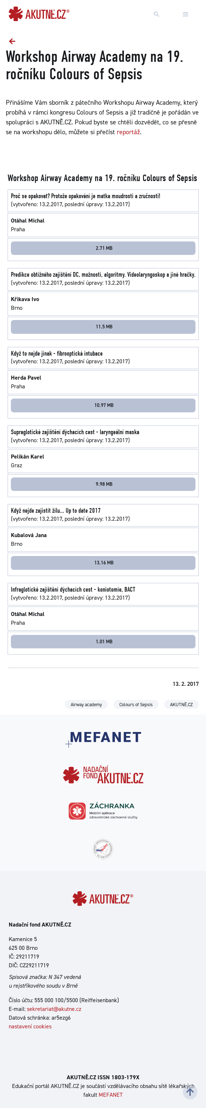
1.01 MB (104, 641)
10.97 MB (104, 405)
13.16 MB (104, 562)
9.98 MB (104, 484)
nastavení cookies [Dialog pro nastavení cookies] (30, 1026)
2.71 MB (104, 248)
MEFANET (111, 1095)
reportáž (128, 132)
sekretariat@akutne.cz (54, 1009)
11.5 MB (104, 326)
